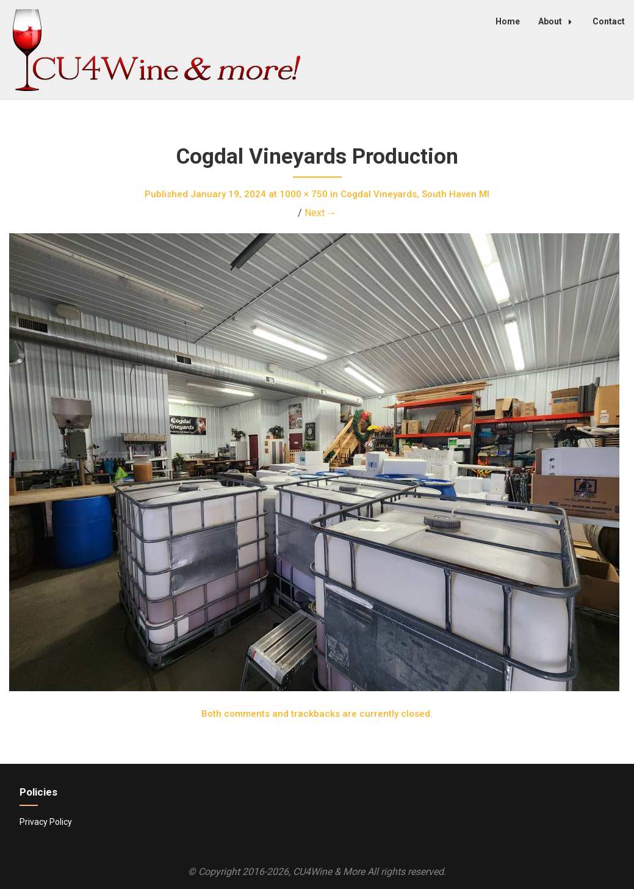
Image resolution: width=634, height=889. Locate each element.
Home (507, 21)
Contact (609, 21)
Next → (320, 213)
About (558, 21)
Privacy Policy (46, 822)
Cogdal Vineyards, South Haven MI (414, 194)
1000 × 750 (303, 194)
